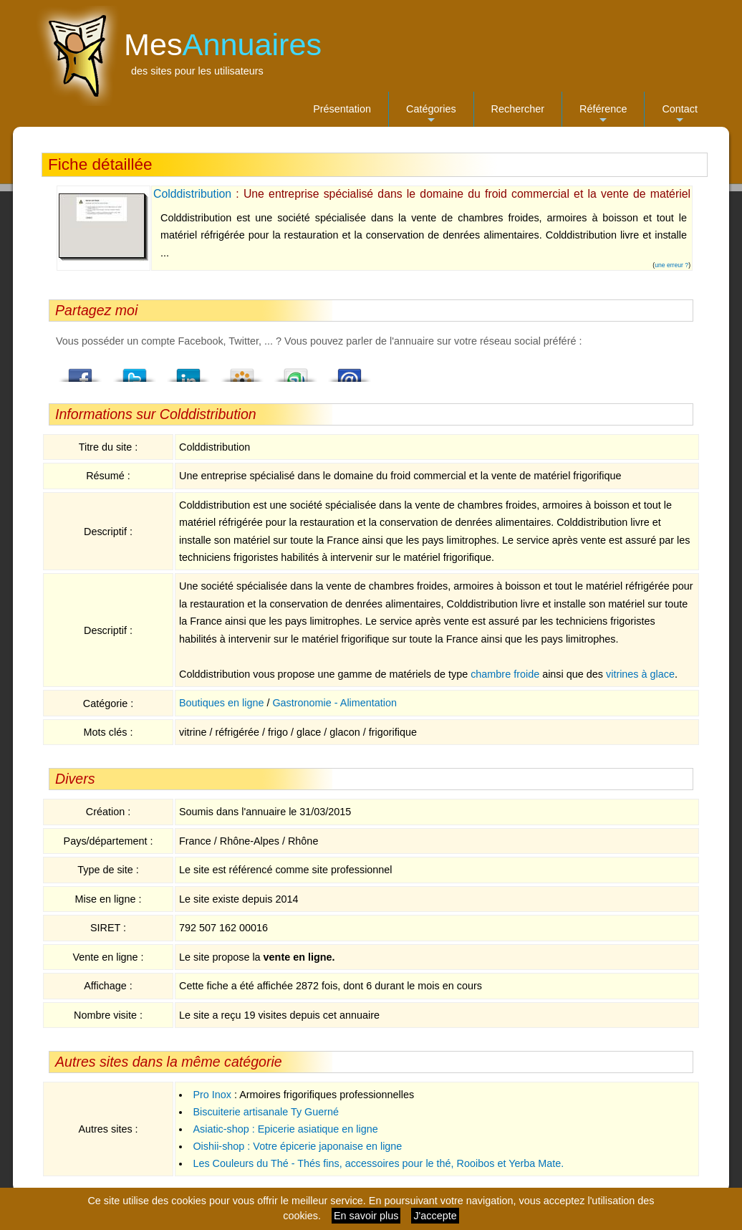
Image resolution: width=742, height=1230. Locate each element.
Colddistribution (192, 194)
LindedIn (188, 371)
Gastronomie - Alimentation (334, 702)
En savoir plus (366, 1215)
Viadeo (242, 371)
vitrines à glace (640, 674)
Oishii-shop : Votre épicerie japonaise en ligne (297, 1146)
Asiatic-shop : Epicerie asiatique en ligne (285, 1129)
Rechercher (517, 109)
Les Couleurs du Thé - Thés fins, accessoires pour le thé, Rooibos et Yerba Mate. (378, 1163)
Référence (603, 115)
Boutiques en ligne (221, 702)
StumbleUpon (296, 371)
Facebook (81, 371)
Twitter (135, 371)
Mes (223, 44)
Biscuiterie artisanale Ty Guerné (266, 1112)
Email (349, 371)
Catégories (431, 115)
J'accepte (434, 1215)
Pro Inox (212, 1094)
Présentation (342, 109)
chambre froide (505, 674)
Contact (680, 115)
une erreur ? (671, 265)
